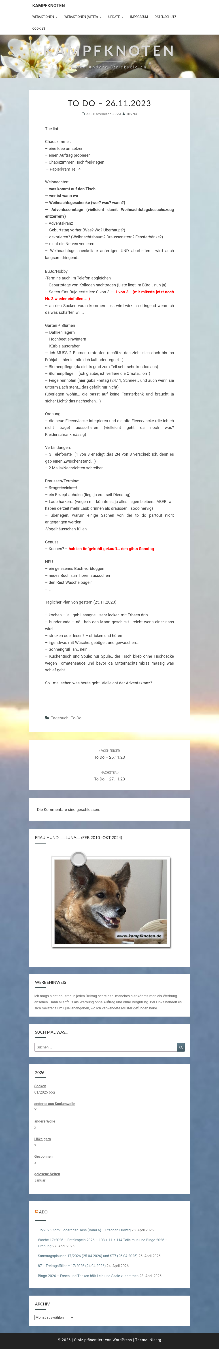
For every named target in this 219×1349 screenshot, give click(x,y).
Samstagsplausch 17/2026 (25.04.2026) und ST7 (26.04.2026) (88, 1256)
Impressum (139, 17)
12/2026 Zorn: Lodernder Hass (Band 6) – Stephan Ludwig (84, 1230)
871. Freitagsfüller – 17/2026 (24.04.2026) (72, 1266)
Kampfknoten (48, 5)
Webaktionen (43, 17)
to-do (76, 718)
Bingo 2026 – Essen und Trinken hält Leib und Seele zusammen (88, 1276)
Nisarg (156, 1340)
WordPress (122, 1340)
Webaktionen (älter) (81, 17)
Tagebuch (60, 718)
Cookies (38, 28)
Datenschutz (165, 17)
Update (114, 17)
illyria (132, 114)
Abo (43, 1211)
